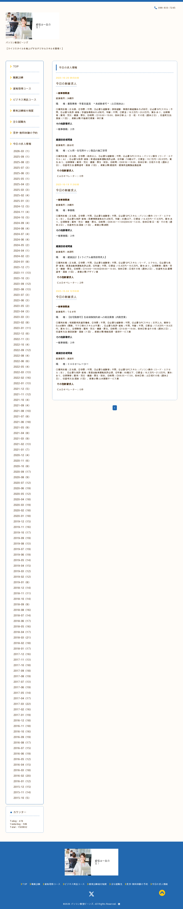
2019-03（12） (23, 571)
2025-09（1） (22, 156)
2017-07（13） (23, 681)
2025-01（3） (22, 201)
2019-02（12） (23, 576)
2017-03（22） (23, 704)
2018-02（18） (23, 643)
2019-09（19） (23, 538)
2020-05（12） (23, 494)
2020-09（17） (23, 471)
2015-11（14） (23, 792)
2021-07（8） (22, 416)
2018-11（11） (23, 593)
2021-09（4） (22, 405)
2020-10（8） (22, 466)
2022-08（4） (22, 355)
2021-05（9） (22, 427)
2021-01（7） (22, 449)
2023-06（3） (22, 300)
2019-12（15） (23, 521)
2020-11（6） (22, 460)
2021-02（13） (23, 444)
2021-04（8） (22, 433)
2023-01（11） (23, 328)
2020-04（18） (23, 499)
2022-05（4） (22, 366)
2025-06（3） (22, 173)
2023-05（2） (22, 306)
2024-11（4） (22, 212)
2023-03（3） (22, 317)
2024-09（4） (22, 223)
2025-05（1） (22, 178)
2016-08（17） (23, 742)
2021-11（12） (23, 394)
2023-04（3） (22, 311)
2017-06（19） (23, 687)
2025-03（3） (22, 189)
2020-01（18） (23, 516)
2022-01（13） (23, 383)
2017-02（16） (23, 709)
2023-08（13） (23, 289)
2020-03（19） (23, 505)
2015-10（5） (22, 798)
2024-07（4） (22, 234)
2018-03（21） (23, 637)
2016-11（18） (23, 726)
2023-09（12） (23, 283)
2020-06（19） (23, 488)
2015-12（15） (23, 786)
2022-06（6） (22, 361)
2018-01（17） (23, 648)
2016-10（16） (23, 731)
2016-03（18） (23, 770)
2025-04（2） (22, 184)
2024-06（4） (22, 239)
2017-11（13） (23, 659)
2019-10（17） (23, 532)
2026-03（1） (22, 151)
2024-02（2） (22, 256)
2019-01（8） (22, 582)
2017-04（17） (23, 698)
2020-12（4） (22, 455)
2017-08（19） (23, 676)
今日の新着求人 (66, 83)
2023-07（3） (22, 295)
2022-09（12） (23, 350)
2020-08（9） (22, 477)
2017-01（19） (23, 715)
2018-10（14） (23, 599)
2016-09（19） (23, 737)
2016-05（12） (23, 759)
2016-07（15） (23, 748)
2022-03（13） (23, 372)
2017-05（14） (23, 692)
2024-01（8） (22, 261)
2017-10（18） (23, 665)
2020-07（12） (23, 482)
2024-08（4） (22, 228)
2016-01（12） (23, 781)
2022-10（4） (22, 344)
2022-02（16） (23, 377)
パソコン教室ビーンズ (82, 903)
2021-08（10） (23, 411)
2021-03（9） (22, 438)
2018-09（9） (22, 604)
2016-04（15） (23, 764)
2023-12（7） (22, 267)
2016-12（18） (23, 720)
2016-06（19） (23, 753)
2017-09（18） (23, 670)
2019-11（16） (23, 527)
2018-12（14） (23, 587)
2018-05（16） (23, 626)
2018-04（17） (23, 632)
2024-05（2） (22, 245)
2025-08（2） (22, 162)
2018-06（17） (23, 621)
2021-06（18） (23, 422)
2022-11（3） (22, 339)
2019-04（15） (23, 565)
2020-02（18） (23, 510)
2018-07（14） (23, 615)
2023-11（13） (23, 272)
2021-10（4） (22, 400)
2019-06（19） (23, 554)
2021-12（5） (22, 388)
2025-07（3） (22, 167)
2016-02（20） (23, 775)
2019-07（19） (23, 549)
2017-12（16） (23, 654)
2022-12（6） (22, 333)
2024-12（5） (22, 206)
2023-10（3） (22, 278)
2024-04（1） (22, 250)
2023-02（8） (22, 322)
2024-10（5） (22, 217)
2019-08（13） (23, 543)
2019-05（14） (23, 560)
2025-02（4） (22, 195)
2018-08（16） (23, 610)
